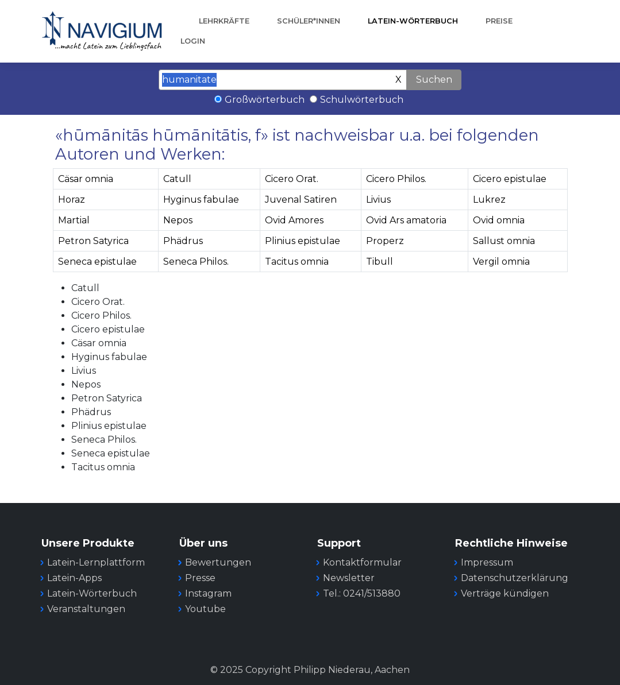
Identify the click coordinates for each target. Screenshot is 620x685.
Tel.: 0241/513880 (362, 593)
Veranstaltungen (86, 608)
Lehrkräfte (224, 21)
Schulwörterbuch (361, 99)
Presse (200, 577)
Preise (499, 21)
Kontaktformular (362, 562)
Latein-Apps (74, 577)
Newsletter (349, 577)
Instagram (208, 593)
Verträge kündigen (505, 593)
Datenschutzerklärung (514, 577)
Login (192, 41)
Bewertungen (218, 562)
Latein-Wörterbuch (413, 21)
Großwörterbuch (265, 99)
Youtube (205, 608)
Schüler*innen (308, 21)
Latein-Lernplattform (96, 562)
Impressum (487, 562)
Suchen (434, 79)
